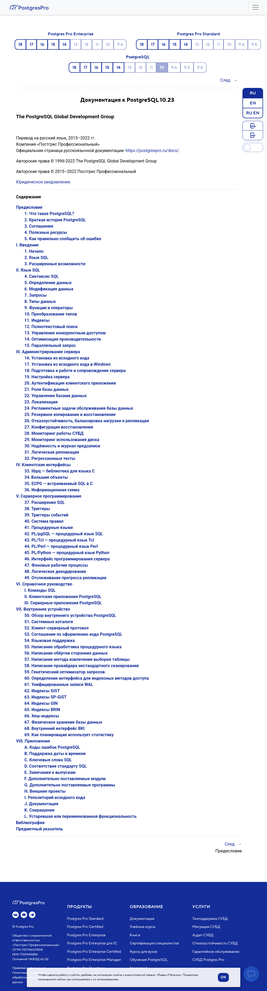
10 (108, 44)
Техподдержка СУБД (210, 918)
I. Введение (27, 245)
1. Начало (34, 251)
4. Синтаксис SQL (42, 276)
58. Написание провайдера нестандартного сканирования (82, 665)
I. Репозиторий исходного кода (55, 797)
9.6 (120, 44)
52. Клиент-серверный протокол (57, 628)
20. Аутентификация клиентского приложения (70, 383)
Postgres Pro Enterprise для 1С (92, 943)
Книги (135, 935)
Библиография (30, 822)
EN (253, 103)
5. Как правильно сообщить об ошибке (63, 238)
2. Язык (36, 257)
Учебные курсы (143, 927)
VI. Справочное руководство (44, 584)
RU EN (252, 113)
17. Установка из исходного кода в (68, 364)
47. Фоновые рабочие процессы (56, 565)
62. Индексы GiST (42, 690)
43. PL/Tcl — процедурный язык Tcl (59, 540)
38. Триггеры (37, 508)
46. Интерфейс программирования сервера (67, 558)
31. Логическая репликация (52, 452)
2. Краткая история (55, 219)
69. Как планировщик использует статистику (69, 734)
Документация (142, 918)
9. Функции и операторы (49, 307)
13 (76, 44)
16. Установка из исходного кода (57, 358)
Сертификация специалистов (154, 943)
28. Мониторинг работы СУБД (54, 433)
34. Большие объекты (46, 477)
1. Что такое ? (49, 213)
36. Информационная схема (52, 489)
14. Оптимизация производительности (63, 339)
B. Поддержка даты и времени (55, 753)
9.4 (200, 67)
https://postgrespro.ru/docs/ (152, 150)
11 (97, 44)
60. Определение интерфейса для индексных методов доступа (87, 678)
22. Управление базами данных (56, 395)
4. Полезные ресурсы (46, 232)
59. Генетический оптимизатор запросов (65, 671)
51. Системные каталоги (49, 621)
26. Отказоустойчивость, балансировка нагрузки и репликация (87, 420)
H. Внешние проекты (45, 791)
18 (20, 44)
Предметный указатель (39, 828)
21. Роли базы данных (47, 389)
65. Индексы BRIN (42, 709)
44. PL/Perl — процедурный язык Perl (61, 546)
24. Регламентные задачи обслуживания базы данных (79, 408)
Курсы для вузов (143, 951)
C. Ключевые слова (48, 759)
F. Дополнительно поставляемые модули (65, 778)
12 (86, 44)
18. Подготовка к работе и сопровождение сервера (75, 370)
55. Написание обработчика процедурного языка (73, 646)
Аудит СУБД (202, 935)
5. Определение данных (48, 282)
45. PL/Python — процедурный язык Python (67, 552)
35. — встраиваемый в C (59, 483)
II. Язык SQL (28, 270)
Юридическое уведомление (43, 181)
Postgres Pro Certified (85, 927)
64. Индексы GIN (41, 703)
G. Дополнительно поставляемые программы (70, 784)
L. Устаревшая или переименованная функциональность (81, 816)
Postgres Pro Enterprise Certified (94, 951)
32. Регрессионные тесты (50, 458)
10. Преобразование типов (51, 314)
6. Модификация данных (49, 288)
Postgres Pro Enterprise (70, 34)
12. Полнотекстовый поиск (51, 326)
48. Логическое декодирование (55, 571)
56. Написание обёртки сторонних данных (66, 653)
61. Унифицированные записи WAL (59, 684)
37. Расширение (45, 502)
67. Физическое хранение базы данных (63, 722)
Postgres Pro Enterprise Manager (94, 960)
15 (53, 44)
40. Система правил (44, 521)
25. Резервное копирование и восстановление (70, 414)
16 (42, 44)
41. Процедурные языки (49, 527)
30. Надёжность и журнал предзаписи (62, 445)
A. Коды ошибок (52, 747)
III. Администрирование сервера (48, 351)
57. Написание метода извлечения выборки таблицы (77, 659)
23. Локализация (41, 401)
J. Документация (41, 803)
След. (225, 80)
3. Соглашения (39, 226)
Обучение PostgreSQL (149, 960)
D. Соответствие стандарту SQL (56, 766)
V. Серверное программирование (48, 496)
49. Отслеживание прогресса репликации (65, 577)
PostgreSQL (138, 57)
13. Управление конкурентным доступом (65, 332)
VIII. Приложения (33, 741)
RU (253, 93)
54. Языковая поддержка (50, 640)
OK (223, 977)
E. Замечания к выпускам (50, 772)
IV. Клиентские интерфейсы (43, 464)
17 (31, 44)
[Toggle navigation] (255, 7)
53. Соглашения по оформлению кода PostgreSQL (73, 634)
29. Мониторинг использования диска (62, 439)
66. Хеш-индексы (42, 715)
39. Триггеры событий (46, 515)
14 (64, 44)
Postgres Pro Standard (198, 34)
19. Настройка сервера (47, 376)
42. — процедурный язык (64, 533)
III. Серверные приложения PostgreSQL (63, 602)
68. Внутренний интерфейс (55, 728)
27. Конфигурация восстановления (59, 427)
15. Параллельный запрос (50, 345)
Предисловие (29, 207)
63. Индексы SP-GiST (46, 697)
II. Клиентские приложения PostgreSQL (63, 596)
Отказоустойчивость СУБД (215, 943)
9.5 (254, 44)
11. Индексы (37, 320)
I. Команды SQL (40, 590)
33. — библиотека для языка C (60, 471)
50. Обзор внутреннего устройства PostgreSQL (70, 615)
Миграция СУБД (206, 927)
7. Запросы (36, 295)
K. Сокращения (40, 810)
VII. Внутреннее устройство (43, 609)
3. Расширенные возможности (55, 263)
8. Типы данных (40, 301)
